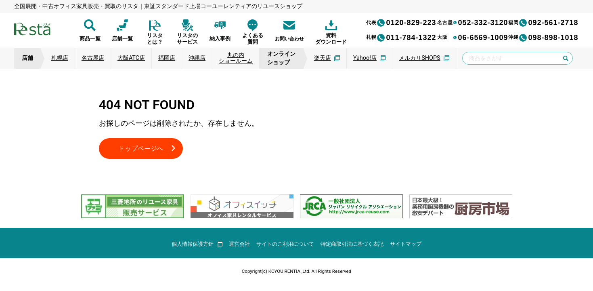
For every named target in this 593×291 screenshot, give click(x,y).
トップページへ (143, 149)
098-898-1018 (543, 38)
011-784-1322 (401, 38)
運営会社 (235, 244)
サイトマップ (413, 244)
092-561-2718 (543, 23)
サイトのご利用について (284, 244)
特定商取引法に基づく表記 (356, 244)
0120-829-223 (401, 23)
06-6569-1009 (472, 38)
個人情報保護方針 (190, 244)
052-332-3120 (472, 23)
